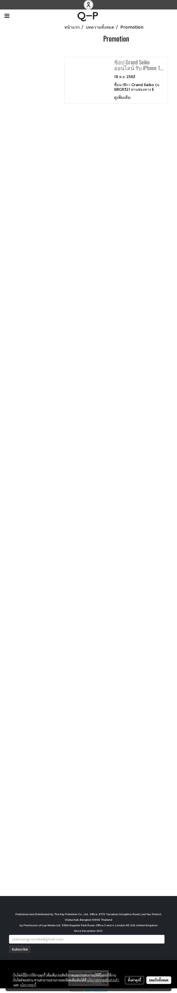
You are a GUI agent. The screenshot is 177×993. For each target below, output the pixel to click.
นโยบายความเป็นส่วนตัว (103, 980)
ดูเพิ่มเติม (123, 97)
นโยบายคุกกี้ (28, 985)
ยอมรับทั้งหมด (158, 980)
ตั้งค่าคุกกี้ (134, 980)
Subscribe (20, 949)
